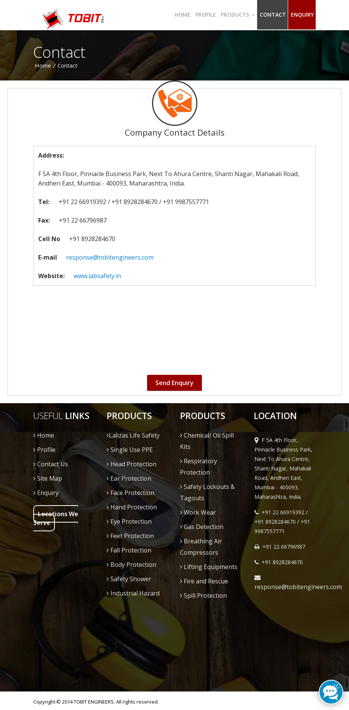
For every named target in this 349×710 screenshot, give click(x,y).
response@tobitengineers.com (110, 257)
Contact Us (50, 464)
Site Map (47, 478)
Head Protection (132, 464)
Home (183, 14)
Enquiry (46, 493)
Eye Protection (129, 521)
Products (238, 14)
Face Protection (130, 493)
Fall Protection (129, 550)
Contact (273, 14)
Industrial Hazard (133, 593)
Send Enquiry (174, 383)
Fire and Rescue (204, 581)
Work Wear (198, 512)
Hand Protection (132, 507)
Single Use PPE (130, 449)
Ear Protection (129, 478)
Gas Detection (201, 527)
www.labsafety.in (97, 276)
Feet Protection (130, 536)
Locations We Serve (55, 518)
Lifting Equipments (208, 567)
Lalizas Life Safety (133, 435)
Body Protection (131, 564)
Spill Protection (203, 595)
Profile (205, 14)
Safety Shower (129, 579)
